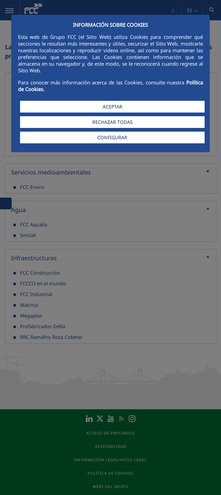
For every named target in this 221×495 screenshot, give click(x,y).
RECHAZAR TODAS (112, 122)
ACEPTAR (112, 106)
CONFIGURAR (112, 137)
